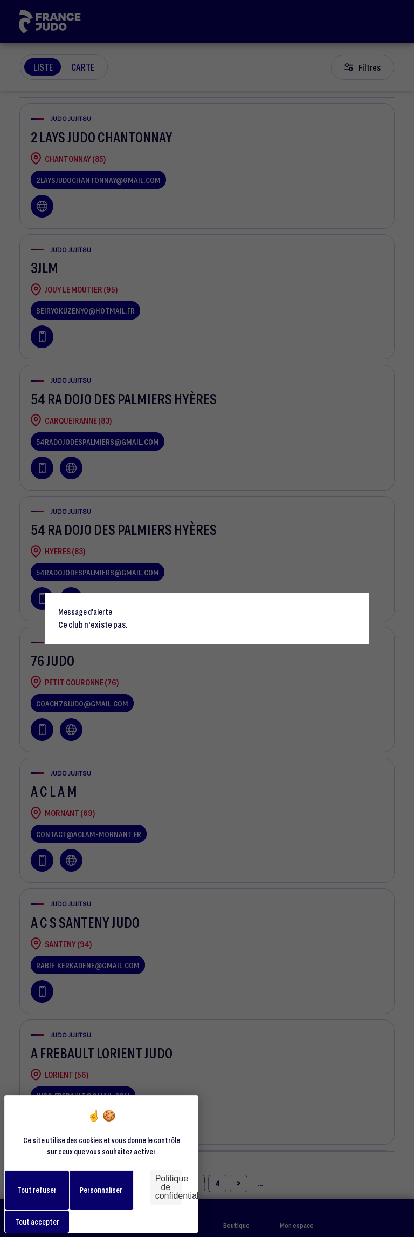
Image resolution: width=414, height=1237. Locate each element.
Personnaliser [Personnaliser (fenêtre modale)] (101, 1189)
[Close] (355, 606)
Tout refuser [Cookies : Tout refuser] (37, 1189)
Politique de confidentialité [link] (168, 1187)
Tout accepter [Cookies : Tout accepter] (37, 1221)
